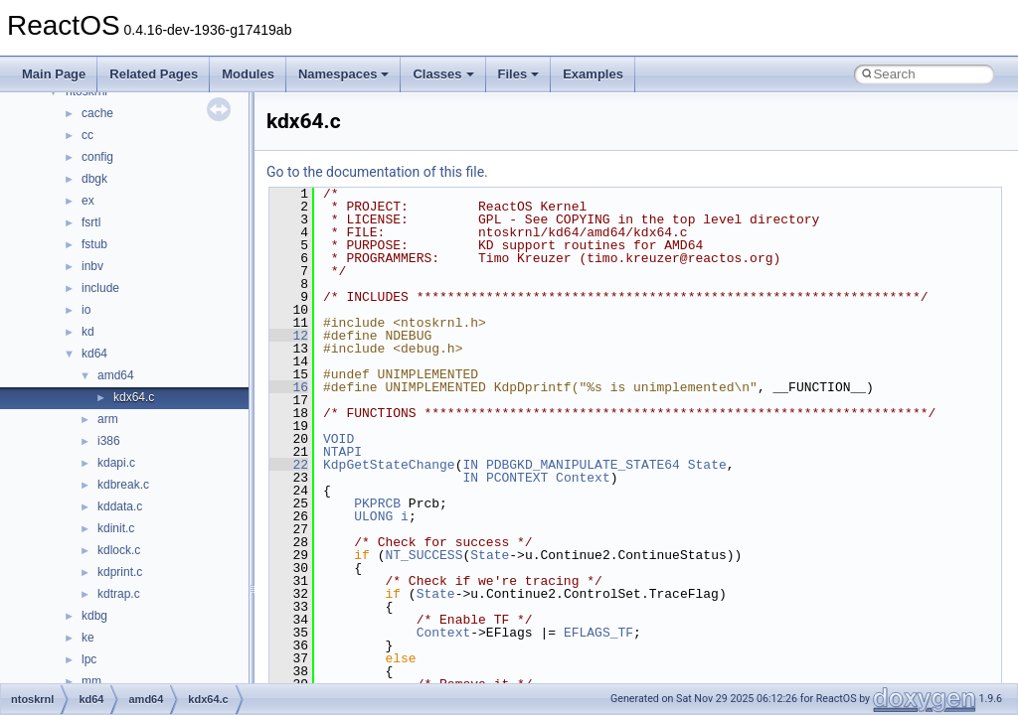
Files (519, 74)
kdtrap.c (118, 594)
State (707, 465)
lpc (89, 659)
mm (91, 681)
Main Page (53, 74)
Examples (593, 74)
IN (470, 465)
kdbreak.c (123, 485)
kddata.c (119, 506)
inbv (92, 266)
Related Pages (153, 74)
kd (88, 332)
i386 (108, 441)
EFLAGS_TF (598, 633)
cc (87, 135)
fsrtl (91, 222)
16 (288, 387)
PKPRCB (377, 503)
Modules (248, 74)
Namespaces (344, 74)
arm (107, 419)
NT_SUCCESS (423, 555)
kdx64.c (133, 397)
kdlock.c (118, 550)
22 (288, 465)
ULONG (373, 516)
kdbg (94, 616)
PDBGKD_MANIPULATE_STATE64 (583, 465)
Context (583, 478)
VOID (338, 439)
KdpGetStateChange (389, 465)
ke (88, 637)
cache (97, 113)
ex (88, 201)
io (86, 310)
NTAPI (342, 452)
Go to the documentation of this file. (377, 172)
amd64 (115, 375)
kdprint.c (119, 572)
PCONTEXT (517, 478)
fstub (94, 244)
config (97, 157)
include (100, 288)
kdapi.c (116, 463)
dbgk (94, 179)
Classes (443, 74)
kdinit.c (115, 528)
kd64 (94, 353)
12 (288, 336)
